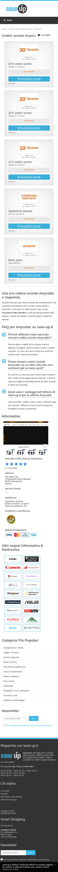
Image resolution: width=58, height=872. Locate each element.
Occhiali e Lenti (10, 695)
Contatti (4, 794)
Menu (7, 20)
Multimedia (8, 686)
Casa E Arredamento (12, 671)
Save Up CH (19, 771)
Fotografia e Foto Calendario (16, 691)
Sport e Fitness (10, 662)
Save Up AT (18, 775)
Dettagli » (12, 83)
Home (4, 29)
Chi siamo (5, 791)
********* (29, 72)
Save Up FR (6, 773)
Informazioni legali (9, 799)
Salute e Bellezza (11, 676)
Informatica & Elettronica (20, 29)
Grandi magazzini (11, 657)
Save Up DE (6, 771)
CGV (7, 492)
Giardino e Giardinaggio (14, 700)
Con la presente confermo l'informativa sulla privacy (29, 725)
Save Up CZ (31, 771)
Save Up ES (6, 775)
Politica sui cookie (10, 869)
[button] (55, 864)
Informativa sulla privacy (11, 797)
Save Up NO (19, 773)
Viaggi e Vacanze (11, 652)
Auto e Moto (8, 681)
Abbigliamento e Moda (13, 648)
